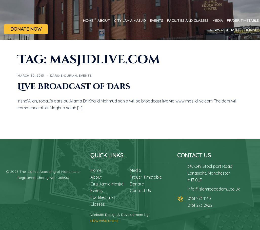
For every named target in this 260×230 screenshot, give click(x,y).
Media (217, 20)
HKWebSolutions (104, 220)
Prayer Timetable (243, 20)
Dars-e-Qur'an (63, 75)
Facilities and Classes (187, 20)
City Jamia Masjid (130, 20)
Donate (251, 30)
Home (88, 20)
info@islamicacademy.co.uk (214, 189)
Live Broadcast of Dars (73, 86)
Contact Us (140, 190)
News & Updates (225, 30)
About (103, 20)
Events (156, 20)
